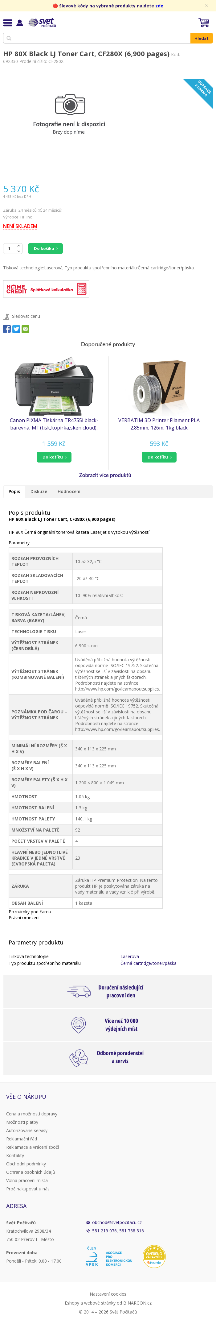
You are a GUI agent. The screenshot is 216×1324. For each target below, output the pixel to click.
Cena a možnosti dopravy (31, 1114)
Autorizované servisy (26, 1130)
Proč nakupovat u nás (28, 1189)
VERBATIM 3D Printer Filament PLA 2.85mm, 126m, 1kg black (159, 424)
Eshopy (72, 1303)
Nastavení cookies (108, 1294)
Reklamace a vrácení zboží (32, 1147)
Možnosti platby (22, 1122)
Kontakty (15, 1155)
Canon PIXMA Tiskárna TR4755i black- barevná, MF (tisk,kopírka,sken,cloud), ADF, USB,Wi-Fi (54, 424)
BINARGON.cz (137, 1303)
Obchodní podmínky (26, 1164)
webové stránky (100, 1303)
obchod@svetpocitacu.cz (117, 1222)
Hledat (201, 38)
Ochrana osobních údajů (30, 1172)
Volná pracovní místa (27, 1180)
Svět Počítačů (41, 22)
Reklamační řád (21, 1139)
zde (159, 6)
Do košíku (44, 248)
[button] (54, 457)
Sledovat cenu (26, 316)
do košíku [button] (53, 457)
